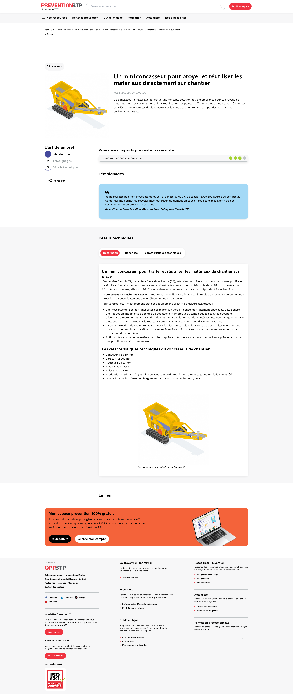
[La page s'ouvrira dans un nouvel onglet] (240, 6)
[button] (240, 6)
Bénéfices (131, 252)
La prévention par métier (136, 562)
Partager (56, 181)
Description (110, 252)
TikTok (80, 597)
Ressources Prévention (209, 562)
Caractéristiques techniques (163, 252)
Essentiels (126, 589)
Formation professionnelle (211, 622)
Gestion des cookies (54, 587)
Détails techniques (66, 167)
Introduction (61, 154)
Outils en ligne (129, 620)
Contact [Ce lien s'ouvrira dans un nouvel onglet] (82, 579)
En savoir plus (53, 632)
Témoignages (62, 161)
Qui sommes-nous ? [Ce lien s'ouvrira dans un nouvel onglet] (54, 575)
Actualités (201, 594)
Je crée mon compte (92, 539)
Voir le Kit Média (55, 655)
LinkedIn (66, 597)
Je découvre (59, 539)
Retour (50, 34)
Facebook (51, 597)
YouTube (51, 601)
